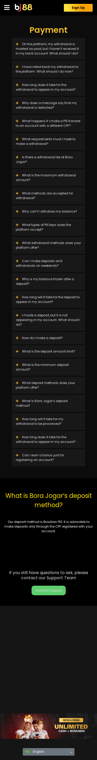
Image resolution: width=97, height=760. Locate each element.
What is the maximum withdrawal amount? (46, 177)
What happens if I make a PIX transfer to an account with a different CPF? (48, 123)
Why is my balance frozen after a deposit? (45, 281)
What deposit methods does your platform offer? (45, 385)
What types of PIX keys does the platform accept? (43, 227)
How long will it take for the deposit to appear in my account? (48, 299)
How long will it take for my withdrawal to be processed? (39, 421)
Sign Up (78, 7)
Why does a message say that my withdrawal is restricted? (46, 105)
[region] (48, 726)
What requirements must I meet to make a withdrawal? (46, 141)
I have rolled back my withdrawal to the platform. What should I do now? (47, 69)
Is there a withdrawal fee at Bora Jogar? (44, 159)
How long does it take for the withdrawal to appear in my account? (46, 87)
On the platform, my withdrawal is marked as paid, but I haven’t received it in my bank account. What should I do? (47, 49)
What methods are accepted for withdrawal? (44, 195)
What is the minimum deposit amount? (42, 367)
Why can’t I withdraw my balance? (46, 211)
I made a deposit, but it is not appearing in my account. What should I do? (48, 320)
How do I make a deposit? (39, 338)
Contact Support (48, 590)
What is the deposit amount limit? (45, 351)
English (34, 751)
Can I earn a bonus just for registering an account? (40, 457)
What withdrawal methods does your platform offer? (48, 245)
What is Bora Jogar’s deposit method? (42, 403)
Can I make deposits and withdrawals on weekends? (39, 263)
